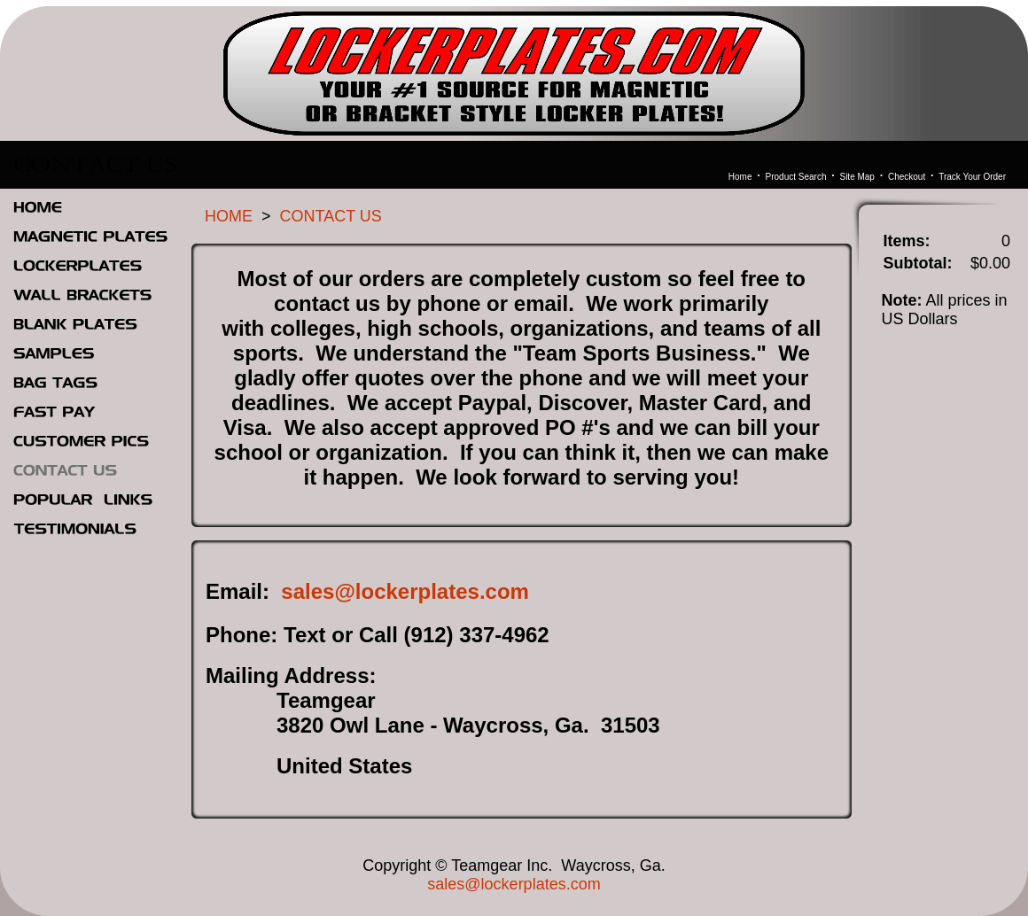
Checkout (906, 177)
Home (740, 177)
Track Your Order (972, 177)
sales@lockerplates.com (405, 591)
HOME (229, 216)
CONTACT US (331, 216)
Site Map (856, 177)
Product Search (796, 177)
